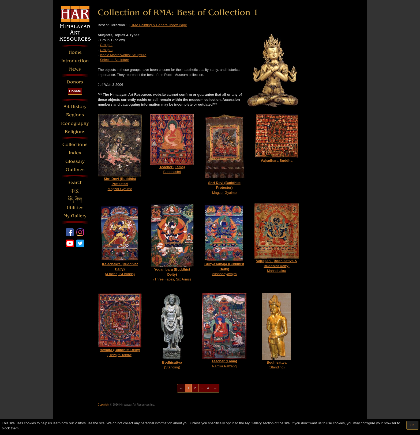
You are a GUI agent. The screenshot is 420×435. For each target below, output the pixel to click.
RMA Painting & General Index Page (159, 25)
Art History (75, 106)
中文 (75, 191)
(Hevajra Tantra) (120, 325)
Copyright (103, 404)
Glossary (75, 161)
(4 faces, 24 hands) (120, 239)
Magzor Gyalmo (120, 152)
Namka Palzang (224, 330)
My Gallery (75, 215)
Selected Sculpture (114, 60)
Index (75, 152)
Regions (75, 114)
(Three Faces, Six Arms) (172, 242)
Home (75, 52)
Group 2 (106, 45)
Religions (75, 131)
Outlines (75, 169)
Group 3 (106, 50)
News (75, 69)
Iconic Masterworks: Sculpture (123, 55)
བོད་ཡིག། (75, 199)
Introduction (75, 60)
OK (412, 425)
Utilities (75, 207)
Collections (75, 144)
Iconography (75, 123)
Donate (75, 91)
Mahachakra (276, 238)
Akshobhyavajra (224, 239)
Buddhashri (172, 144)
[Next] (215, 388)
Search (75, 182)
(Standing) (172, 331)
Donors (75, 81)
